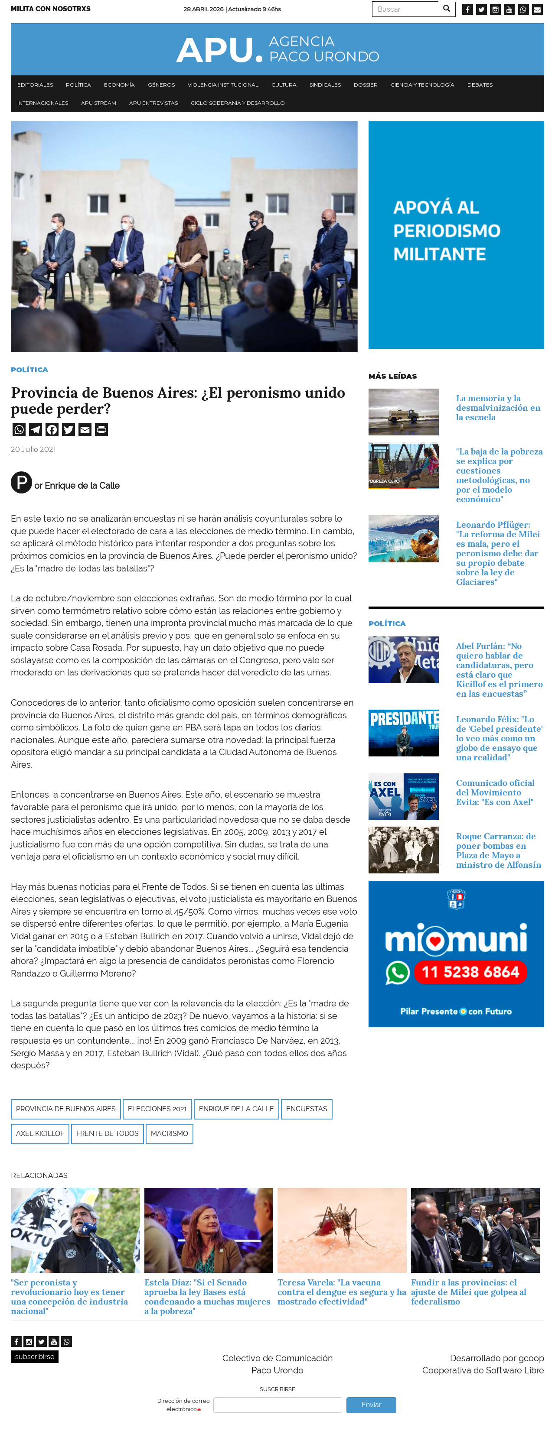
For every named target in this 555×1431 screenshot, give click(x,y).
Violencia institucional (223, 84)
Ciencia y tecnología (422, 84)
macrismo (169, 1133)
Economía (119, 84)
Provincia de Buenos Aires (66, 1109)
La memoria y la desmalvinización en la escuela (498, 408)
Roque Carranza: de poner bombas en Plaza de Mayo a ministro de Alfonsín (499, 850)
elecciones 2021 (157, 1109)
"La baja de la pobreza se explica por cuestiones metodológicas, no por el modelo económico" (499, 475)
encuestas (306, 1109)
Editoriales (35, 84)
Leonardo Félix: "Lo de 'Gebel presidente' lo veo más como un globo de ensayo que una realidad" (499, 738)
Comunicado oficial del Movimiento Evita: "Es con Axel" (495, 792)
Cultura (284, 84)
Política (78, 84)
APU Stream (98, 103)
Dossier (366, 84)
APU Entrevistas (153, 103)
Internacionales (42, 103)
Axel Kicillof (40, 1133)
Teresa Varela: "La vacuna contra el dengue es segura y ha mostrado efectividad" (342, 1292)
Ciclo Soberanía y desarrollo (238, 103)
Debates (480, 84)
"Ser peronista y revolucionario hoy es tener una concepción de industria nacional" (69, 1297)
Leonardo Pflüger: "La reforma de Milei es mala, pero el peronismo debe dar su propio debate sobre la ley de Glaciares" (498, 553)
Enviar (372, 1405)
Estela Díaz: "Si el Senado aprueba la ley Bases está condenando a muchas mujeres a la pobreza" (207, 1297)
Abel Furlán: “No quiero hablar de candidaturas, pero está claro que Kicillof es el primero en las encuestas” (499, 669)
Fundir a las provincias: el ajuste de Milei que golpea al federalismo (468, 1292)
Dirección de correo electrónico (183, 1405)
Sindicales (325, 84)
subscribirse (34, 1357)
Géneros (161, 84)
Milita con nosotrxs (51, 9)
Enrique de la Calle (236, 1109)
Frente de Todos (107, 1133)
